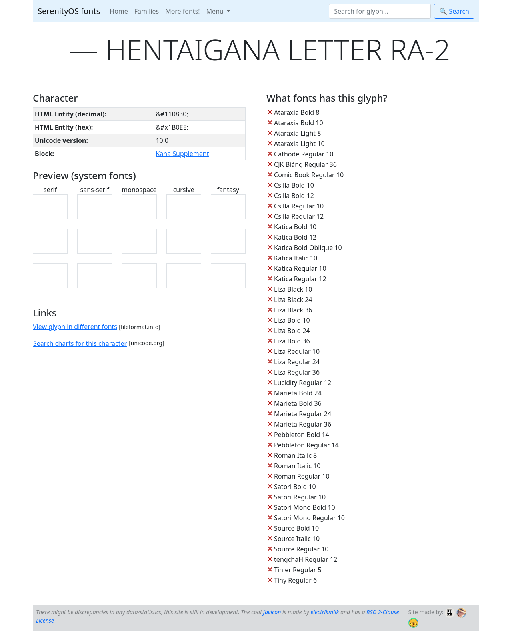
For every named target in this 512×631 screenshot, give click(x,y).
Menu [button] (215, 11)
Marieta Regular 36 (302, 424)
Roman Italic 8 (295, 455)
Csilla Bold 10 (294, 185)
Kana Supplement (182, 153)
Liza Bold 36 (292, 341)
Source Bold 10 (296, 528)
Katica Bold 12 (295, 237)
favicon (272, 612)
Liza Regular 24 (297, 361)
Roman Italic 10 (297, 465)
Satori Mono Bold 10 (304, 507)
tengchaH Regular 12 (305, 559)
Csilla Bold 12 (294, 195)
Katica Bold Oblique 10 (308, 247)
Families (146, 11)
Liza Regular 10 (297, 351)
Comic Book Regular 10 (309, 174)
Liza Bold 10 (292, 320)
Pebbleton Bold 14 (301, 434)
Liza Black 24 (293, 299)
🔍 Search (454, 11)
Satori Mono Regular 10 (309, 517)
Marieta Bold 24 (298, 393)
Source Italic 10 (297, 538)
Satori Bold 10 (295, 486)
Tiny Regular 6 (295, 580)
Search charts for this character (80, 343)
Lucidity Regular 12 (302, 382)
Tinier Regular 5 (298, 569)
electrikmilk (324, 612)
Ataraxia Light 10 (299, 143)
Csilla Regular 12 (299, 216)
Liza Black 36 (293, 310)
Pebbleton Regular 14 (306, 445)
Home (119, 11)
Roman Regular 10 (302, 476)
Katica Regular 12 (300, 278)
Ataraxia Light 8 (297, 133)
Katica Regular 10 (300, 268)
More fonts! (182, 11)
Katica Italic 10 (295, 258)
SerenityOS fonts (69, 11)
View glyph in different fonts (75, 326)
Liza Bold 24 (292, 330)
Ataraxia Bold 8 (296, 112)
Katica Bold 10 (295, 226)
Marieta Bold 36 (298, 403)
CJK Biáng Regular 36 (305, 164)
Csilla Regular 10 (299, 206)
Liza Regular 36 (297, 372)
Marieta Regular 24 (302, 413)
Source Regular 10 (301, 549)
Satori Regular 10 (300, 497)
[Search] (380, 11)
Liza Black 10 (293, 289)
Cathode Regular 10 (303, 154)
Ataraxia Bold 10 (298, 122)
